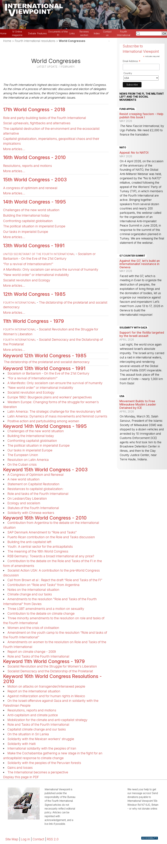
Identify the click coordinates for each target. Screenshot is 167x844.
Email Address (131, 61)
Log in (25, 839)
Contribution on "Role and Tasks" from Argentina (43, 585)
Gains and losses (20, 768)
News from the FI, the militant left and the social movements (141, 96)
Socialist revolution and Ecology (26, 280)
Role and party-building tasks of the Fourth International (44, 118)
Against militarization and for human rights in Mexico (46, 696)
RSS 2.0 (52, 839)
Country (127, 73)
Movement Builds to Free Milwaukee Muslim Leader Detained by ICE (137, 404)
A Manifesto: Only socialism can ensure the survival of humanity (50, 269)
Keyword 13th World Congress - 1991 (44, 368)
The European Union (22, 455)
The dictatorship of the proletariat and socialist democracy (47, 362)
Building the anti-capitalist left (29, 542)
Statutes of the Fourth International (33, 508)
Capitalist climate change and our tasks (36, 729)
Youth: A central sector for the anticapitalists (40, 547)
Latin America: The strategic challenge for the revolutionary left (54, 411)
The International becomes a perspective (37, 772)
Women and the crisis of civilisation (33, 628)
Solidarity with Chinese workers (30, 513)
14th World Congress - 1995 (34, 202)
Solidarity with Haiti (21, 744)
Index (97, 33)
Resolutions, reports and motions (27, 166)
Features (42, 33)
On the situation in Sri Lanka (28, 734)
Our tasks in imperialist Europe (25, 232)
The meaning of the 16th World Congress (37, 551)
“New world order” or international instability (36, 275)
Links (72, 33)
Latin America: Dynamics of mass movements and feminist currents (57, 416)
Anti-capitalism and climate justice (32, 715)
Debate (32, 33)
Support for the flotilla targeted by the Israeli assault (141, 334)
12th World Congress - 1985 (34, 294)
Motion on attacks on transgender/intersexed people (46, 686)
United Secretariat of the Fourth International (39, 254)
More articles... (14, 149)
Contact (38, 839)
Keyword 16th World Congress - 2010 (45, 518)
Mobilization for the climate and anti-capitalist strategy (47, 720)
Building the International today (26, 215)
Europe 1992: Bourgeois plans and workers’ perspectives (49, 397)
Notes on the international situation (33, 590)
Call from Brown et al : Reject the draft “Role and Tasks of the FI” (54, 580)
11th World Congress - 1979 (33, 321)
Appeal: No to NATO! (134, 152)
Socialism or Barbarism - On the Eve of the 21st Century (48, 373)
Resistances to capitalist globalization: (35, 489)
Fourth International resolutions (35, 41)
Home (3, 33)
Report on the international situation (33, 691)
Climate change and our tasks (29, 594)
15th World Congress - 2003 (35, 179)
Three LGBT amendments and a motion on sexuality (45, 609)
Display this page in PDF (21, 777)
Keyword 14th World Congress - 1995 (45, 426)
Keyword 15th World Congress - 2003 (45, 469)
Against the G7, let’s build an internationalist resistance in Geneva (139, 264)
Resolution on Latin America (28, 460)
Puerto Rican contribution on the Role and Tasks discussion (51, 537)
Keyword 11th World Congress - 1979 (44, 661)
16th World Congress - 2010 (34, 157)
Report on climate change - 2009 (31, 652)
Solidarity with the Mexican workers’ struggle (40, 739)
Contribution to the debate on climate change (41, 613)
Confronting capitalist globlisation (28, 221)
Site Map (11, 839)
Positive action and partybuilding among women (43, 421)
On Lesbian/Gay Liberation (27, 498)
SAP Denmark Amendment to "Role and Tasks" (42, 532)
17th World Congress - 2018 (34, 109)
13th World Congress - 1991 (33, 245)
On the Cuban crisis (22, 464)
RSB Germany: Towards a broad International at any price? (50, 556)
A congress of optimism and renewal (30, 188)
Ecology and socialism (23, 503)
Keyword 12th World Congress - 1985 (44, 355)
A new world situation (23, 479)
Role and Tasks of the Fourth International (38, 656)
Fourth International (19, 302)
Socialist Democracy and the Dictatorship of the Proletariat (50, 671)
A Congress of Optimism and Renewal (35, 475)
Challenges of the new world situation (31, 210)
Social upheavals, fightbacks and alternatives (36, 123)
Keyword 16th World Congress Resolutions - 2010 (52, 678)
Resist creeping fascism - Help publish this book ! (141, 115)
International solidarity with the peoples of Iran (41, 748)
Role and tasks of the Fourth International (37, 494)
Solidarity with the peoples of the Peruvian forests (44, 763)
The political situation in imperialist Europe (34, 226)
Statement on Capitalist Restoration (33, 484)
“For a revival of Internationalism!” (28, 264)
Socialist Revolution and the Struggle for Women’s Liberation (52, 666)
